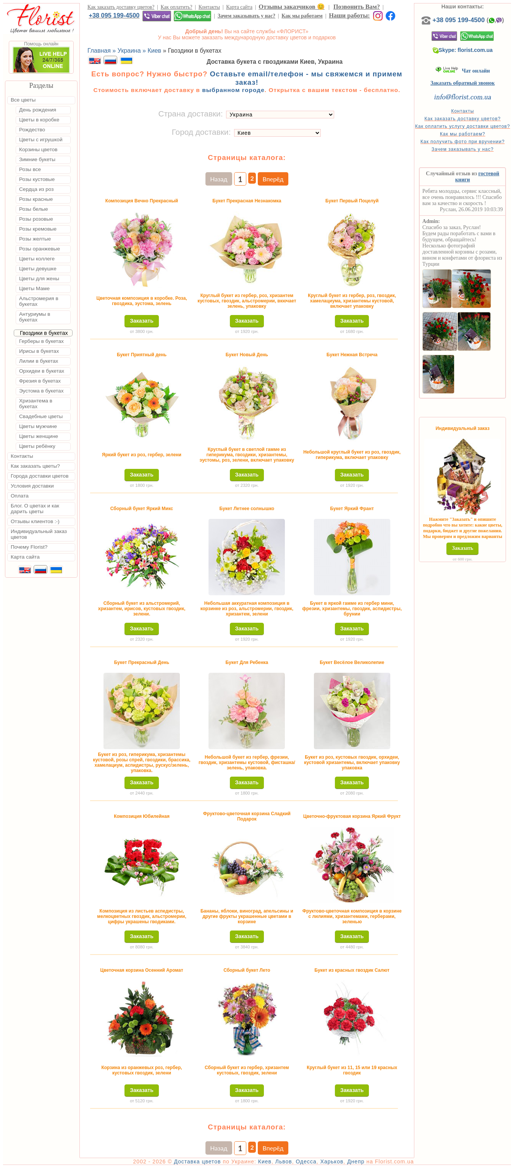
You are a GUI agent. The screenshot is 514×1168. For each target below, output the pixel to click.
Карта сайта (239, 7)
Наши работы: (349, 15)
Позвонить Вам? (356, 6)
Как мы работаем (302, 16)
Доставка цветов (197, 1161)
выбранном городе (233, 90)
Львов (283, 1161)
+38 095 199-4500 (114, 15)
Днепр (355, 1161)
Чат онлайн (462, 71)
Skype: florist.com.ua (463, 50)
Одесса (306, 1161)
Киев (265, 1161)
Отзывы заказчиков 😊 (291, 6)
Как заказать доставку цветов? (120, 7)
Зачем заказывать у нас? (246, 16)
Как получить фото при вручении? (462, 141)
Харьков (332, 1161)
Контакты (209, 7)
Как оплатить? (176, 7)
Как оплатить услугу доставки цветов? (462, 126)
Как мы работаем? (462, 134)
